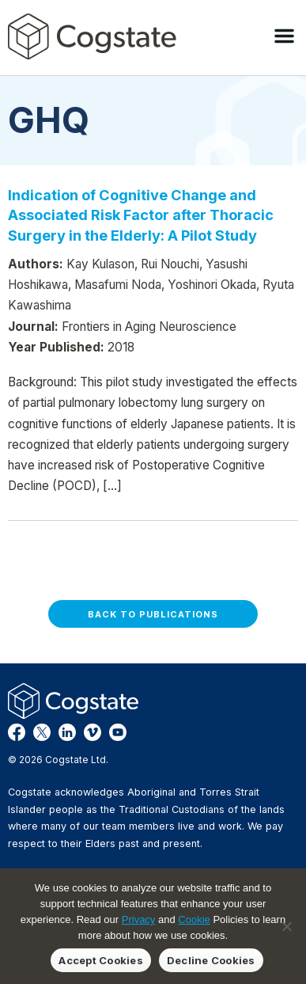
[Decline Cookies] (286, 926)
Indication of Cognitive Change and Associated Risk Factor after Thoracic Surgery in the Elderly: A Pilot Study (141, 215)
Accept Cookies (101, 960)
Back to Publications (153, 614)
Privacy (139, 919)
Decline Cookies (211, 960)
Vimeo (92, 732)
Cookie (194, 919)
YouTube (118, 732)
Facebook (16, 732)
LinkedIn (67, 732)
